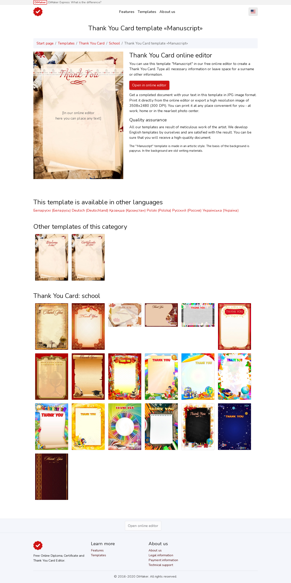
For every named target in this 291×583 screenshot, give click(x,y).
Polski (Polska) (159, 210)
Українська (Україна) (221, 210)
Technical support (161, 565)
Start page (45, 43)
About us (167, 11)
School (114, 43)
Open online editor (143, 525)
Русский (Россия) (187, 210)
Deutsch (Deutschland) (90, 210)
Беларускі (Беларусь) (52, 210)
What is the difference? (86, 2)
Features (127, 11)
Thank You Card (91, 43)
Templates (147, 11)
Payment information (163, 560)
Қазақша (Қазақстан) (127, 210)
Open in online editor (149, 85)
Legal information (161, 555)
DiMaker (40, 2)
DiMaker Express (59, 2)
